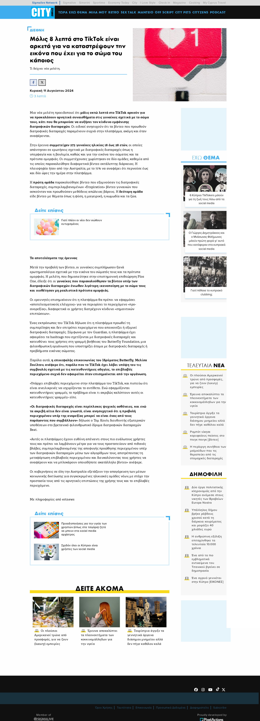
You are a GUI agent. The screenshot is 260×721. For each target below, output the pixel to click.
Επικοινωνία (144, 691)
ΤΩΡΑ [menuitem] (63, 12)
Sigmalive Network (44, 2)
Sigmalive (69, 2)
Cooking (194, 2)
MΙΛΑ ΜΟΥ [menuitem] (98, 12)
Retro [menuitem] (114, 12)
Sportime (99, 2)
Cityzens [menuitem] (201, 12)
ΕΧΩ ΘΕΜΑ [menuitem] (79, 12)
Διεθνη (41, 30)
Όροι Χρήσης (104, 691)
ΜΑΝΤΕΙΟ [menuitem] (146, 12)
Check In (164, 2)
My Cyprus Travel (214, 2)
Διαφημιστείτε (199, 691)
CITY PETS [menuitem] (184, 12)
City (134, 2)
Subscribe (220, 691)
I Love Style (148, 2)
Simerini (84, 2)
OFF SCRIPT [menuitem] (165, 12)
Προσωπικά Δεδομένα (171, 691)
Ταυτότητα (124, 691)
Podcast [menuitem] (218, 12)
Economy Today (118, 2)
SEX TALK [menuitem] (129, 12)
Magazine (179, 2)
